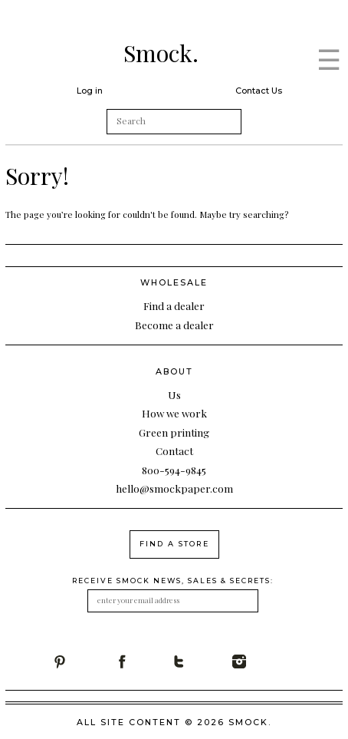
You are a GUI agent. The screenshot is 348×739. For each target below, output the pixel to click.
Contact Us (258, 90)
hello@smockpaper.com (174, 488)
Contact (174, 450)
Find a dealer (174, 305)
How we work (174, 413)
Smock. (161, 53)
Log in (90, 90)
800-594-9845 (174, 470)
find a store (174, 543)
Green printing (174, 432)
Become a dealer (174, 325)
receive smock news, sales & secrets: (173, 580)
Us (174, 394)
